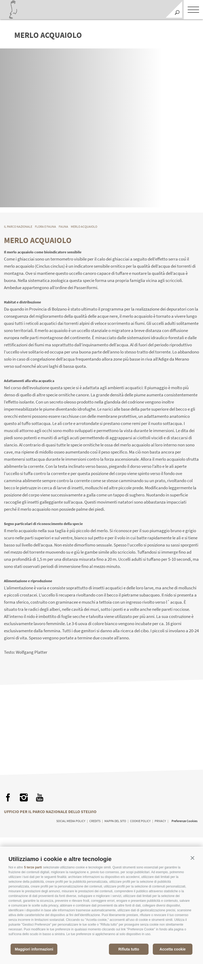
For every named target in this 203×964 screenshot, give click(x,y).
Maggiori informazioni (34, 949)
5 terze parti (33, 867)
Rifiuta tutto (128, 949)
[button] (192, 858)
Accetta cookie (173, 949)
